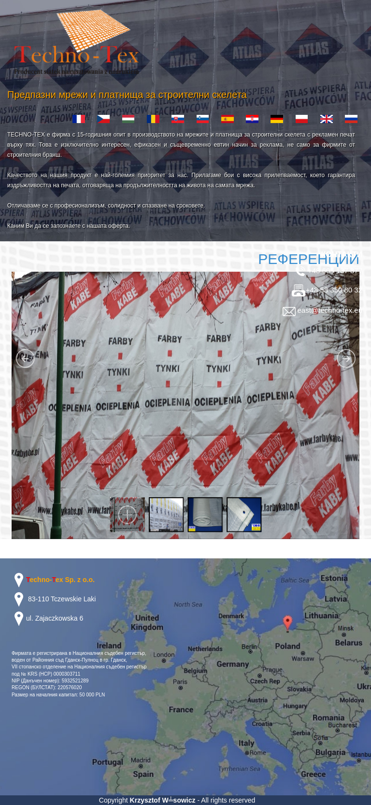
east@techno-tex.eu (321, 310)
